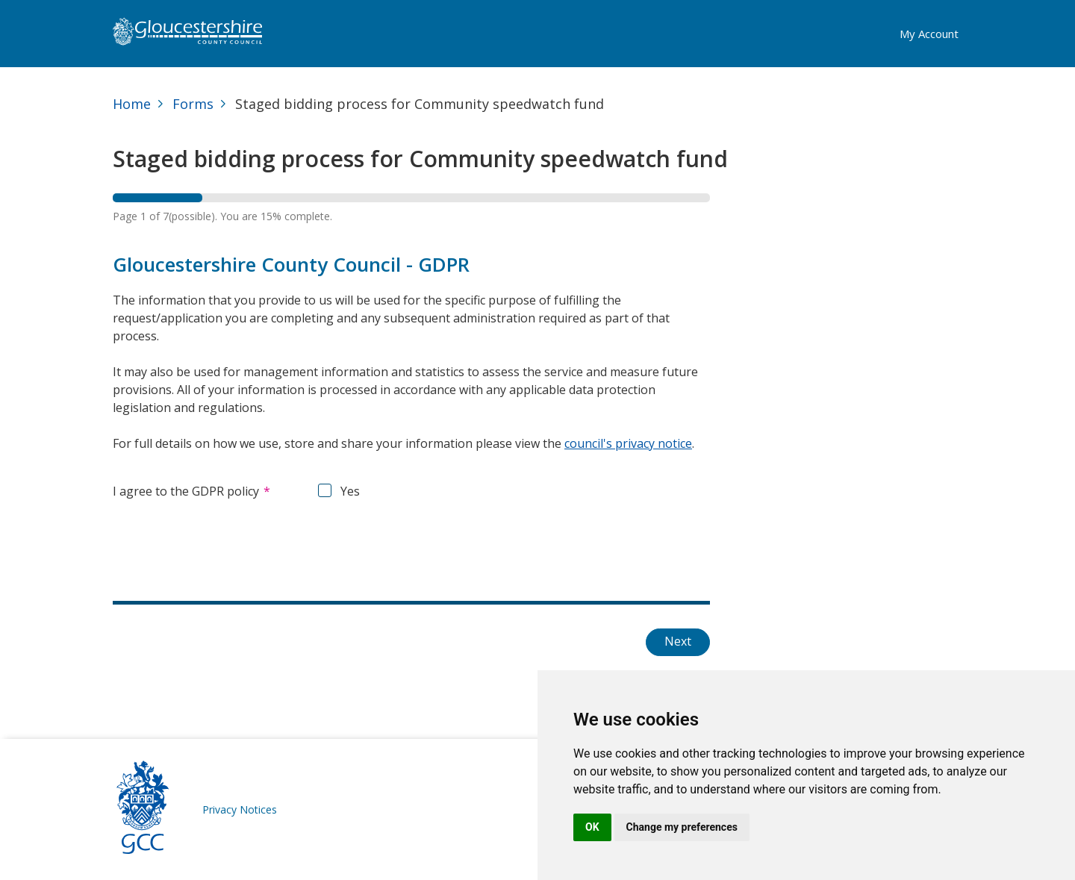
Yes (350, 491)
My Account (929, 33)
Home (132, 104)
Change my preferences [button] (682, 827)
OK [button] (592, 827)
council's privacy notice (628, 443)
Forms (193, 104)
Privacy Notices (239, 809)
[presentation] (226, 545)
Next (677, 641)
